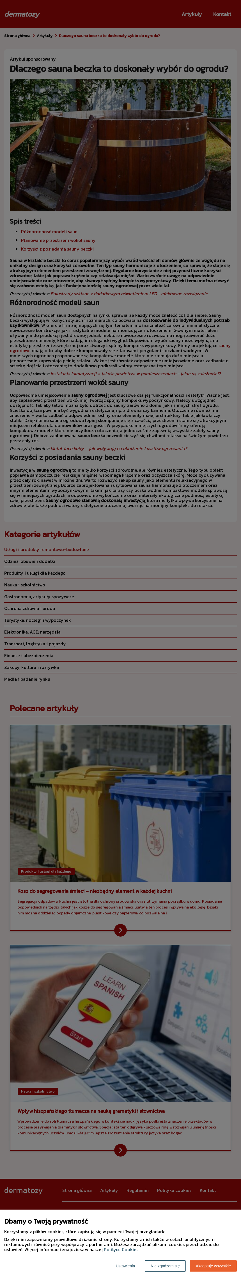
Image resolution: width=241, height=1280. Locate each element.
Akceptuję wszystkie (213, 1266)
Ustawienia (125, 1266)
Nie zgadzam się (165, 1266)
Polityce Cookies (121, 1249)
